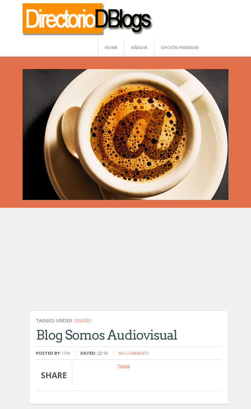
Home (111, 47)
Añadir (139, 47)
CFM (66, 353)
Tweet (124, 366)
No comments (134, 353)
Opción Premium (180, 47)
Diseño (83, 320)
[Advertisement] (128, 262)
